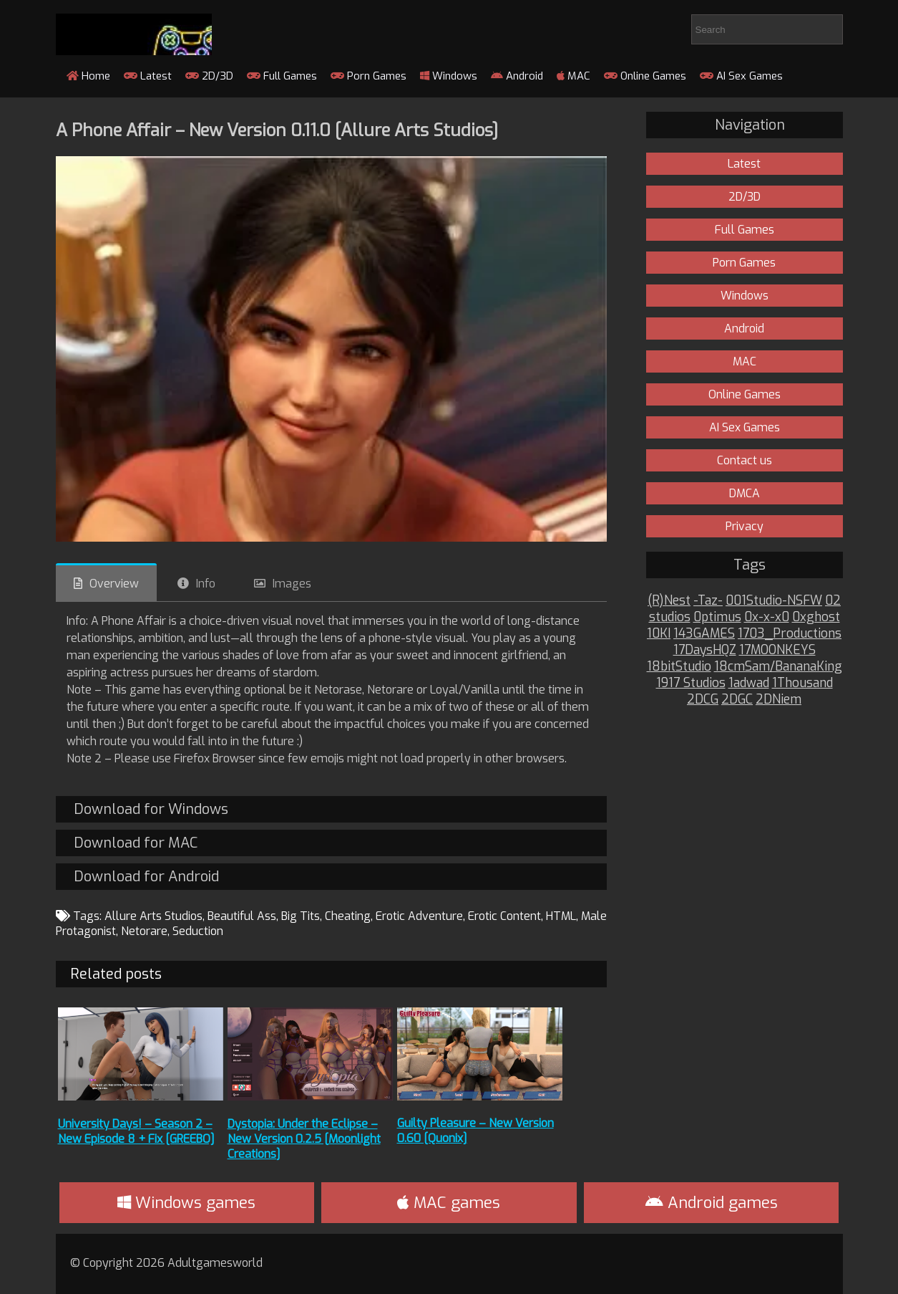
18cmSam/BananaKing (778, 666)
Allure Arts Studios (153, 916)
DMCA (744, 493)
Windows (448, 76)
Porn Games (368, 76)
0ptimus (717, 617)
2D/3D (209, 76)
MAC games (448, 1202)
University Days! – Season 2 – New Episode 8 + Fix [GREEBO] (136, 1131)
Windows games (186, 1202)
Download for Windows (151, 809)
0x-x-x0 (766, 617)
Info (205, 583)
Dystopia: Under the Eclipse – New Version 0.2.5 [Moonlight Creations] (304, 1138)
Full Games (282, 76)
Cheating (348, 916)
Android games (711, 1202)
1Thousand (802, 683)
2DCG (702, 699)
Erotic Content (504, 916)
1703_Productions (789, 634)
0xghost (816, 617)
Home (88, 76)
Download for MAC (135, 843)
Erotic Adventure (419, 916)
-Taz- (708, 601)
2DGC (737, 699)
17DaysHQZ (704, 650)
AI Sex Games (741, 76)
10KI (658, 634)
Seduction (197, 931)
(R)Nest (669, 601)
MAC (573, 76)
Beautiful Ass (242, 916)
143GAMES (704, 634)
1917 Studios (691, 683)
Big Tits (300, 916)
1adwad (748, 683)
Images (292, 583)
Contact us (744, 460)
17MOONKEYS (777, 650)
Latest (148, 76)
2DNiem (778, 699)
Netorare (144, 931)
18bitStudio (679, 666)
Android (517, 76)
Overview (114, 583)
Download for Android (146, 876)
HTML (561, 916)
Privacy (744, 526)
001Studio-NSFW (774, 601)
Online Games (645, 76)
